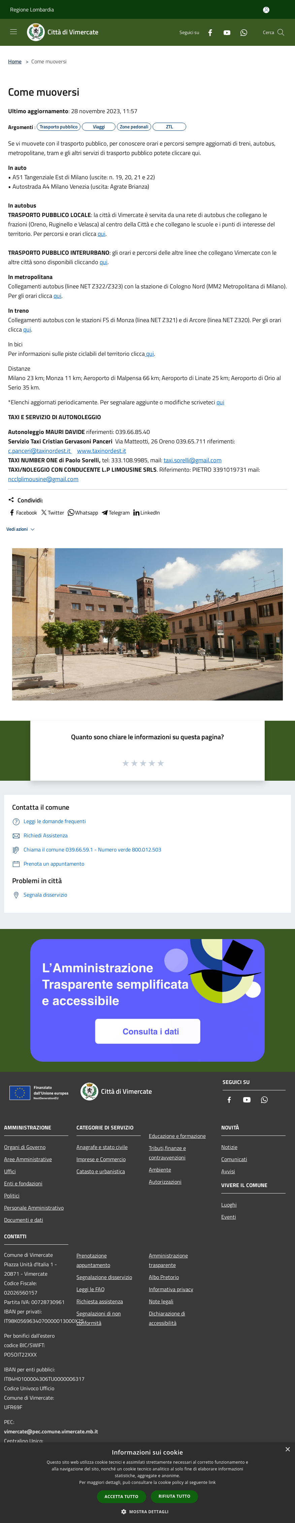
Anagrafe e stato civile (102, 1147)
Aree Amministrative (28, 1159)
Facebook (22, 512)
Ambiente (160, 1169)
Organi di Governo (24, 1147)
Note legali (161, 1301)
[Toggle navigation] (13, 32)
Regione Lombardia (32, 9)
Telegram (115, 512)
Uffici (10, 1171)
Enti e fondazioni (23, 1183)
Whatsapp (82, 512)
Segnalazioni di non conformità (98, 1318)
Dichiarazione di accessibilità (167, 1318)
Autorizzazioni (165, 1182)
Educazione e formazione (177, 1136)
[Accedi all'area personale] (266, 10)
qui (101, 233)
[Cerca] (281, 32)
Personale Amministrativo (34, 1208)
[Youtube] (224, 32)
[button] (147, 1511)
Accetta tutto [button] (121, 1496)
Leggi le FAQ (90, 1289)
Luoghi (229, 1205)
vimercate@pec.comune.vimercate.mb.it (51, 1431)
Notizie (229, 1147)
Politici (12, 1195)
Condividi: (25, 500)
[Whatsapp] (241, 32)
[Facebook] (207, 32)
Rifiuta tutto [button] (175, 1496)
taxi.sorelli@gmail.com (193, 460)
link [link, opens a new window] (212, 1482)
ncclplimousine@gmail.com (43, 479)
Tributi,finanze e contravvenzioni (167, 1152)
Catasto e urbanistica (100, 1171)
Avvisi (228, 1171)
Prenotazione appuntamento (93, 1260)
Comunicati (234, 1159)
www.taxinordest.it (101, 450)
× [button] (287, 1449)
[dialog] (147, 1482)
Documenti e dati (23, 1220)
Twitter (52, 512)
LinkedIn (146, 512)
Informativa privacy (171, 1289)
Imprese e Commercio (101, 1159)
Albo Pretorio (164, 1277)
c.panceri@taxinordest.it (40, 450)
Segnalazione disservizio (104, 1277)
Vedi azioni (21, 529)
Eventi (228, 1217)
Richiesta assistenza (99, 1301)
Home (15, 61)
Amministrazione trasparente (168, 1260)
